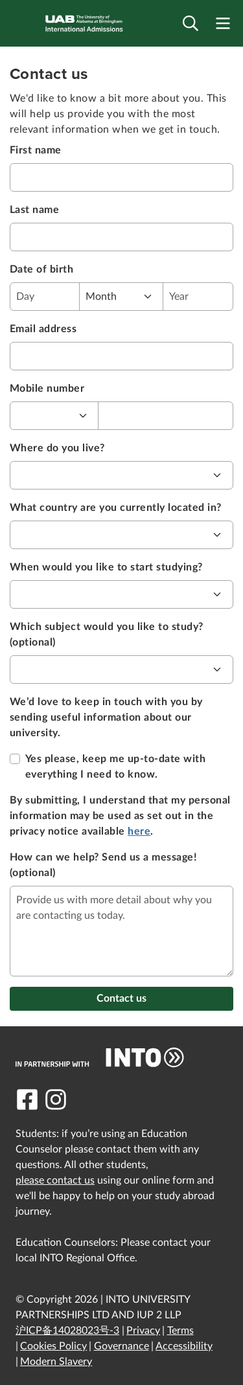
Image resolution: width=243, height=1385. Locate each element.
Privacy (143, 1330)
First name (36, 150)
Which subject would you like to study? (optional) (106, 634)
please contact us (55, 1180)
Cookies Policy (53, 1346)
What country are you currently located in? (116, 507)
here (139, 831)
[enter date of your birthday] (45, 296)
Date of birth (41, 269)
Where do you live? (57, 448)
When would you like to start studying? (106, 567)
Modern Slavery (56, 1362)
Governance (121, 1346)
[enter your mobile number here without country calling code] (165, 415)
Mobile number (47, 388)
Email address (43, 329)
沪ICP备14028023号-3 (67, 1330)
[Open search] (190, 23)
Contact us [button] (121, 998)
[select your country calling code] (54, 415)
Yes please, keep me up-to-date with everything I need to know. (115, 767)
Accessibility (184, 1346)
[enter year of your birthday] (198, 296)
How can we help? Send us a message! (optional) (103, 865)
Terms (180, 1330)
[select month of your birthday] (122, 296)
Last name (34, 210)
